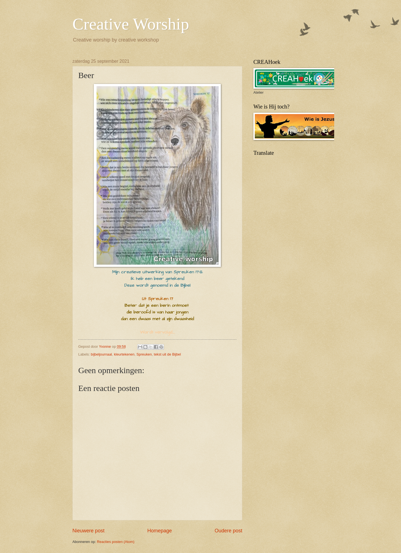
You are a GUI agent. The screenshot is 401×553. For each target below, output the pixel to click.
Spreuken (144, 354)
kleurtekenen (124, 354)
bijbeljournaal (101, 354)
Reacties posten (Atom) (116, 542)
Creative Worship (130, 24)
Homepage (159, 530)
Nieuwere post (88, 530)
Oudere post (228, 530)
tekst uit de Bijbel (167, 354)
